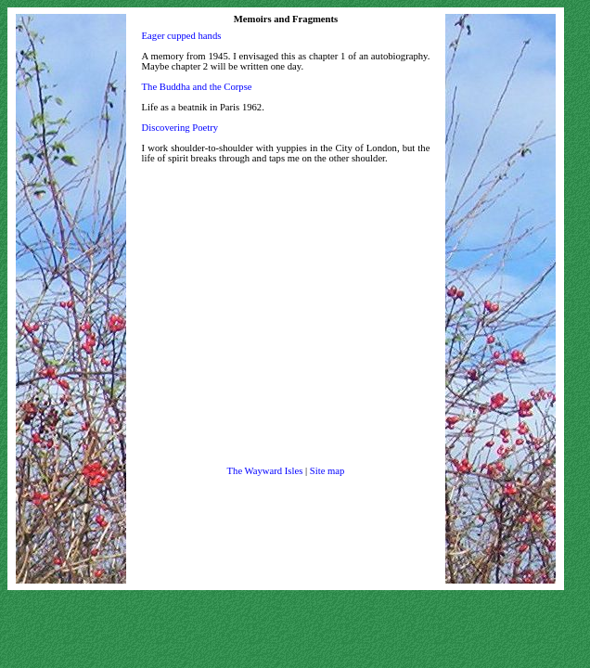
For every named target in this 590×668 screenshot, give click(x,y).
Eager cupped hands (182, 36)
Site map (327, 471)
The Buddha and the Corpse (197, 87)
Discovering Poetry (180, 127)
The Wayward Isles (265, 471)
